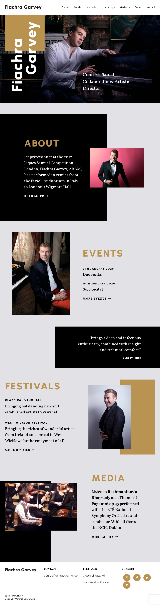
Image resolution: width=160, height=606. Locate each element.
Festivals (91, 7)
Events (77, 7)
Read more (36, 196)
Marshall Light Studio (25, 598)
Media (125, 7)
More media (105, 537)
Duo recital (98, 274)
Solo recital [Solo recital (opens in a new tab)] (101, 289)
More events (97, 299)
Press (137, 7)
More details (20, 450)
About (65, 7)
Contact (150, 7)
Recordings (108, 7)
